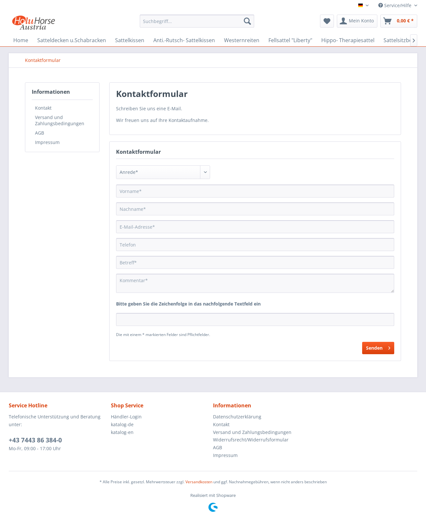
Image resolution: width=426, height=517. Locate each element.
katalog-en (122, 432)
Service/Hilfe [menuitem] (395, 5)
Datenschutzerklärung (237, 417)
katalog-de (122, 424)
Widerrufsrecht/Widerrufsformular (251, 440)
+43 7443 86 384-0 (35, 440)
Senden (378, 347)
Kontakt (43, 108)
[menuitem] (197, 21)
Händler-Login (126, 417)
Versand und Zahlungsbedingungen (59, 120)
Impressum (47, 142)
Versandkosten (198, 482)
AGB (39, 133)
